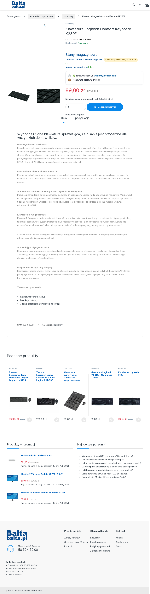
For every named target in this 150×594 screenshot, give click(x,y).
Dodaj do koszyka (107, 107)
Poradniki (68, 546)
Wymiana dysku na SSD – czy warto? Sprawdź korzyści (108, 456)
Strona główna (14, 16)
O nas (118, 546)
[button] (45, 25)
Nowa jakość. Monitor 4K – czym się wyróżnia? (104, 477)
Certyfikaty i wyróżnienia (76, 542)
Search (133, 4)
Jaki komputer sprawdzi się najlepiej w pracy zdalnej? (107, 470)
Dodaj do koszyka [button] (29, 419)
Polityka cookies (98, 542)
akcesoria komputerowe (41, 16)
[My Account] (140, 5)
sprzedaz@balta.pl (28, 568)
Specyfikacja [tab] (81, 118)
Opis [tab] (64, 118)
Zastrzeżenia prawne (100, 550)
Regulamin (95, 537)
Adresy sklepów (72, 537)
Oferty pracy (122, 542)
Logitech (80, 114)
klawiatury (68, 16)
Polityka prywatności (100, 546)
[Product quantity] (75, 107)
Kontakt (119, 537)
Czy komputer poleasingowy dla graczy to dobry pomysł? (109, 466)
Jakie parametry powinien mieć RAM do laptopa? (105, 473)
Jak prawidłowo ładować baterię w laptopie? (103, 459)
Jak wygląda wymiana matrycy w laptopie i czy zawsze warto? (111, 463)
